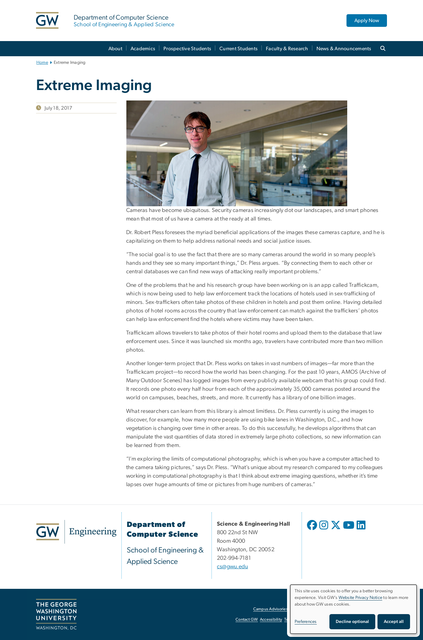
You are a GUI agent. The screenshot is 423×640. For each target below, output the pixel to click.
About (115, 48)
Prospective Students (187, 48)
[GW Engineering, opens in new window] (76, 532)
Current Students (238, 48)
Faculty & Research (287, 48)
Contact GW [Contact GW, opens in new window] (247, 620)
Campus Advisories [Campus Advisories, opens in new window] (270, 609)
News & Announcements (343, 48)
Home (42, 62)
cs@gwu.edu (232, 567)
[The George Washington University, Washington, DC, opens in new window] (56, 614)
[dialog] (353, 609)
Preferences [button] (306, 621)
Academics (143, 48)
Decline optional (352, 621)
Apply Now (366, 20)
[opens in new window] (312, 529)
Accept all (394, 621)
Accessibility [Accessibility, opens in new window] (271, 620)
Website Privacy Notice (361, 597)
